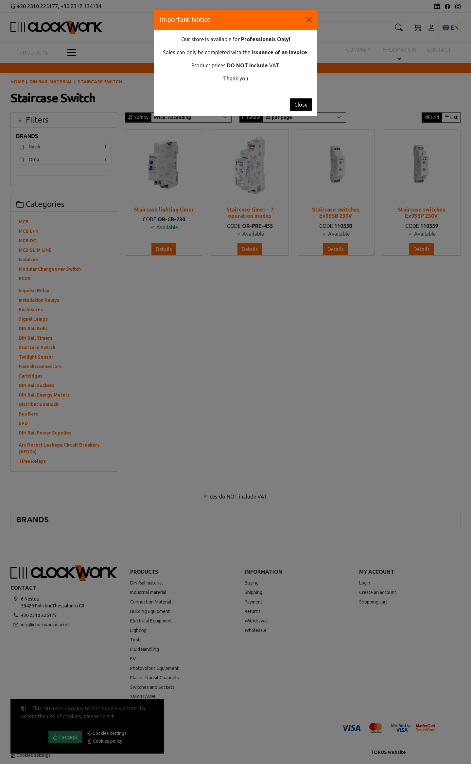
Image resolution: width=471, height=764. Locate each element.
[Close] (309, 19)
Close (300, 105)
